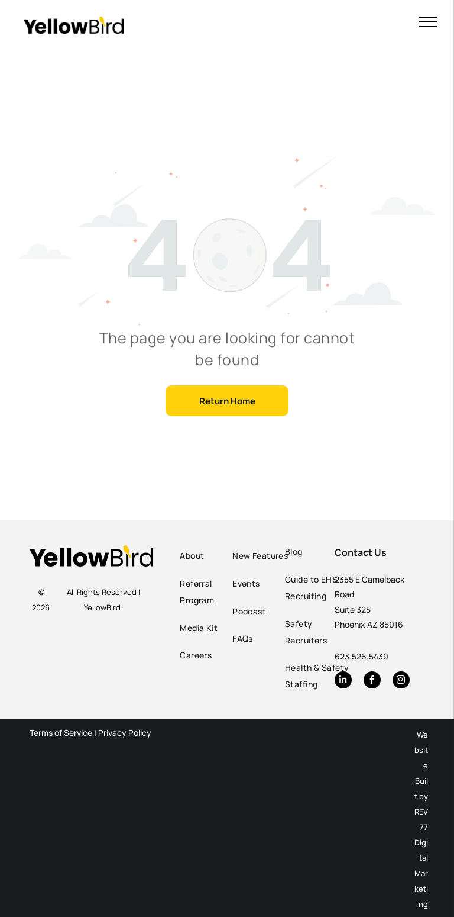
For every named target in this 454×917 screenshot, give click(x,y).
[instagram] (401, 681)
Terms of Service (61, 732)
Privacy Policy (124, 732)
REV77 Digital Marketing (421, 857)
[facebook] (372, 681)
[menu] (428, 22)
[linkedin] (343, 681)
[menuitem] (213, 556)
